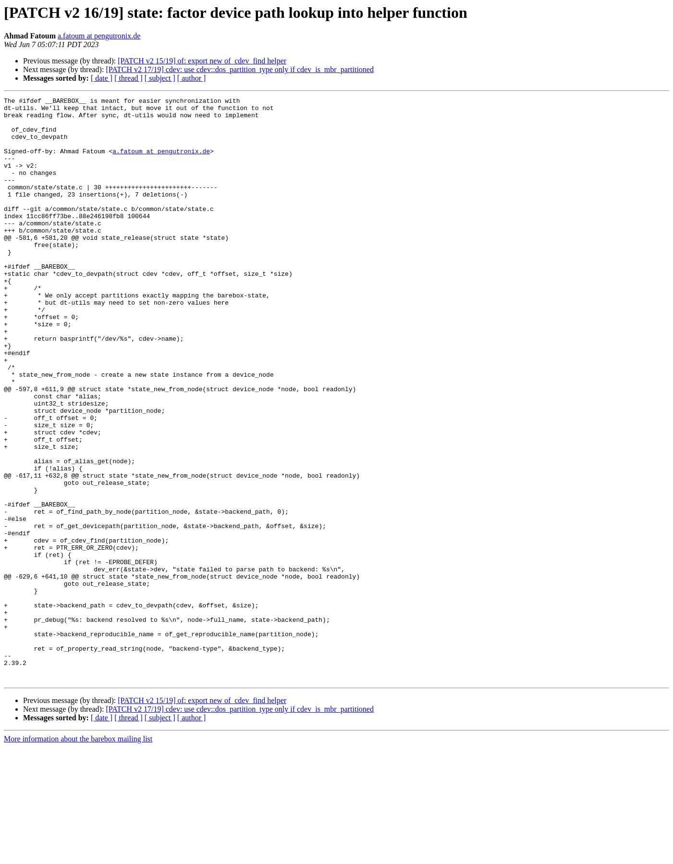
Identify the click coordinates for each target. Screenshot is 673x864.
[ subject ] (160, 78)
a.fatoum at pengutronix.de (99, 36)
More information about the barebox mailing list (78, 856)
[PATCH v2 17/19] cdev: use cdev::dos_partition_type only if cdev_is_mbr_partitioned (240, 69)
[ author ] (191, 78)
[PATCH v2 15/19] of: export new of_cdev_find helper (202, 61)
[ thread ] (128, 78)
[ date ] (101, 78)
